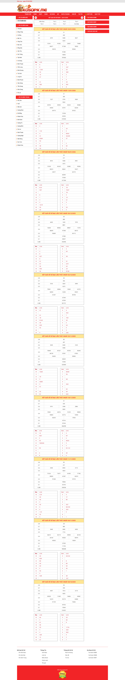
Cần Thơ (20, 51)
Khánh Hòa (20, 116)
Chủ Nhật (76, 24)
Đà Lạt (19, 92)
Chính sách (45, 660)
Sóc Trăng (20, 54)
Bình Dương (20, 70)
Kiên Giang (20, 89)
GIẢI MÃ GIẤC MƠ (91, 31)
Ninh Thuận (20, 132)
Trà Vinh (20, 73)
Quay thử (97, 14)
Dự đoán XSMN (91, 26)
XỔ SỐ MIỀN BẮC (22, 17)
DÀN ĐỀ (74, 14)
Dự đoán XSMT (91, 22)
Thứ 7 (64, 24)
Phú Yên (20, 100)
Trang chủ (28, 14)
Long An (20, 76)
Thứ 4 (76, 21)
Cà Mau (19, 35)
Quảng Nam (20, 110)
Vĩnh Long (20, 67)
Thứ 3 (64, 21)
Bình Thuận (20, 64)
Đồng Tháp (20, 32)
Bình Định (20, 119)
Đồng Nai (20, 48)
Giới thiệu (44, 652)
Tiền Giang (20, 86)
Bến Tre (19, 38)
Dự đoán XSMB (91, 17)
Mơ (58, 14)
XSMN (46, 14)
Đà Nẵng (20, 113)
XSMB (35, 14)
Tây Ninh (20, 57)
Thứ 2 (54, 21)
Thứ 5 (41, 24)
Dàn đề (67, 655)
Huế (19, 103)
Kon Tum (20, 142)
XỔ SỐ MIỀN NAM (22, 25)
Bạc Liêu (20, 44)
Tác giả (44, 663)
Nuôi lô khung (69, 652)
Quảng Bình (20, 126)
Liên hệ (44, 655)
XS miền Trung (22, 657)
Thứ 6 (54, 24)
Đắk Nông (20, 138)
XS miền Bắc (22, 655)
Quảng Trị (20, 122)
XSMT (40, 14)
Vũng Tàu (20, 41)
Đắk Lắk (20, 107)
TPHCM (19, 28)
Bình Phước (20, 80)
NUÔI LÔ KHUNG (65, 14)
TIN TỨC (80, 14)
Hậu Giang (20, 83)
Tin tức (67, 657)
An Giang (20, 60)
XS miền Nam (22, 652)
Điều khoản (45, 657)
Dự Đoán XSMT (93, 657)
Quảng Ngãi (20, 135)
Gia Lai (19, 129)
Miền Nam (41, 21)
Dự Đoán (52, 14)
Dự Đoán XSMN (93, 655)
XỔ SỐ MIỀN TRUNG (23, 97)
